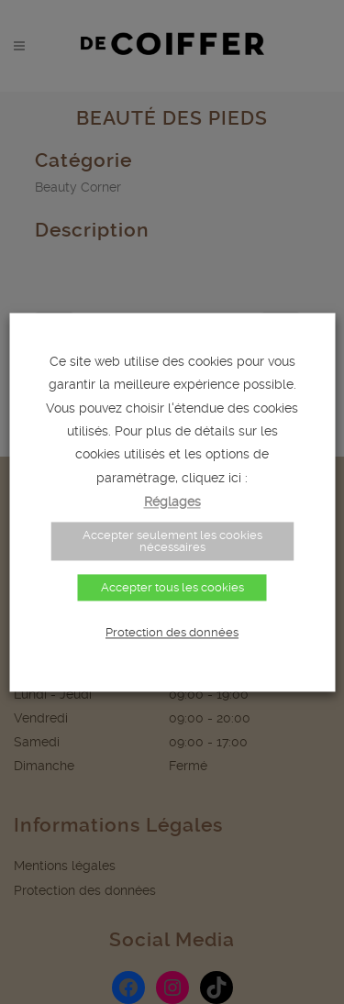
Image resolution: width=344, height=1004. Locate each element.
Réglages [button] (172, 501)
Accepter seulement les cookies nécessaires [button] (172, 541)
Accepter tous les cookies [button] (172, 587)
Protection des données (172, 632)
